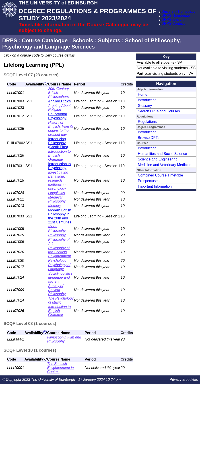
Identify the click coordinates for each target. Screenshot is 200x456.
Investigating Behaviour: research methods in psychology (58, 180)
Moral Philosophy (57, 229)
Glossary (145, 105)
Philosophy (57, 235)
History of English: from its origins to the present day (61, 128)
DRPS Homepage (175, 15)
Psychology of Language (59, 267)
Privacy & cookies (184, 379)
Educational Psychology (57, 116)
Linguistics (56, 193)
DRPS (9, 40)
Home (142, 94)
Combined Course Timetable (160, 175)
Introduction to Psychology (59, 166)
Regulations (147, 122)
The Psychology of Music (61, 300)
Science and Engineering (157, 159)
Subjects (109, 40)
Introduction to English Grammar (59, 155)
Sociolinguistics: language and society (61, 277)
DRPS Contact (173, 23)
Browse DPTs (148, 138)
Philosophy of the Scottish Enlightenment (59, 252)
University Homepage (178, 11)
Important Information (155, 186)
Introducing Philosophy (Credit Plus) (58, 143)
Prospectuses (148, 181)
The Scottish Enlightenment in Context (60, 368)
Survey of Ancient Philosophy (57, 290)
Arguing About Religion (59, 107)
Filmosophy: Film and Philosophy (64, 339)
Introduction (147, 100)
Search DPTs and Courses (159, 111)
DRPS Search (172, 19)
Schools (82, 40)
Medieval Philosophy (57, 199)
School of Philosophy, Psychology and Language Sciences (91, 43)
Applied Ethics (59, 101)
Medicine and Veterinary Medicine (164, 165)
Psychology (57, 260)
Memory (54, 206)
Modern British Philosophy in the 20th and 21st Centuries (59, 216)
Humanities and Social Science (162, 154)
